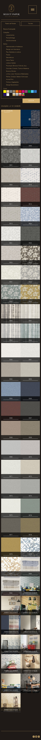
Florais (8, 54)
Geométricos (10, 57)
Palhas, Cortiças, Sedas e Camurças (17, 76)
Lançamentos (10, 35)
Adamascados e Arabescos (14, 46)
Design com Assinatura (13, 49)
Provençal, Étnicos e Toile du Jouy (16, 65)
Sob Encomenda (11, 40)
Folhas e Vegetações (12, 82)
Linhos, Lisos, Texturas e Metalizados (17, 74)
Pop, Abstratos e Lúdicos (13, 52)
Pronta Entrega (10, 38)
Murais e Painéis (11, 71)
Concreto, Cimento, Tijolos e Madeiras (17, 68)
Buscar (31, 100)
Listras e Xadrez (11, 63)
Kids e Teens (10, 60)
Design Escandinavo (12, 85)
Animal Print (9, 79)
